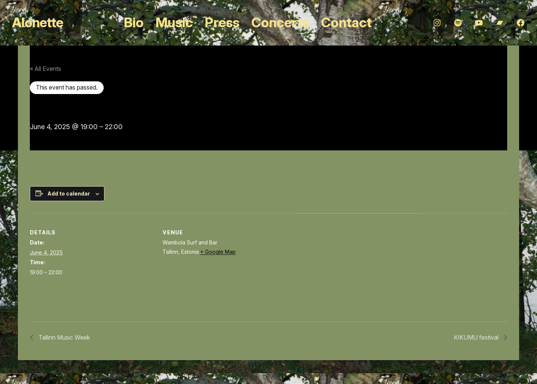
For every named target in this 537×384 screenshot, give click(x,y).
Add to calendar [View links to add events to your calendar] (68, 193)
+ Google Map (218, 252)
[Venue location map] (334, 264)
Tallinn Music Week (63, 337)
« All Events (45, 68)
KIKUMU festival (477, 337)
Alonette (37, 22)
